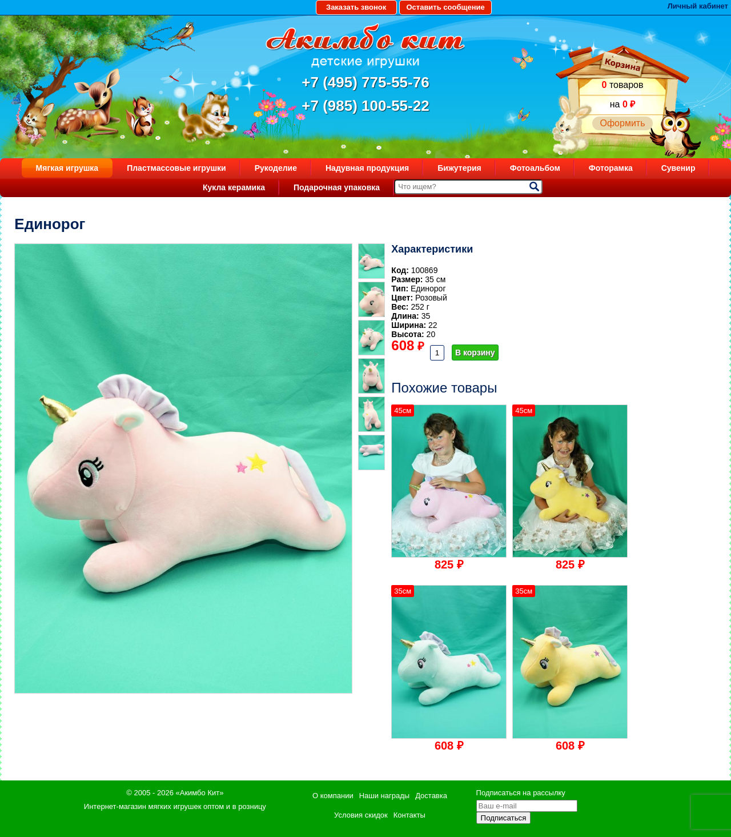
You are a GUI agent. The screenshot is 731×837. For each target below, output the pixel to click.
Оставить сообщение (445, 7)
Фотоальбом (535, 168)
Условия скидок (361, 815)
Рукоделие (276, 168)
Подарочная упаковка (337, 187)
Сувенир (678, 168)
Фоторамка (611, 168)
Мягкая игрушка (67, 168)
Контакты (409, 815)
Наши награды (384, 795)
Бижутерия (459, 168)
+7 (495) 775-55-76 (365, 82)
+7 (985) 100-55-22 (365, 105)
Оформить (622, 123)
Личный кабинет (698, 6)
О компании (333, 795)
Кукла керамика (234, 187)
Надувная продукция (367, 168)
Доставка (431, 795)
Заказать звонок (356, 7)
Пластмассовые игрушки (176, 168)
